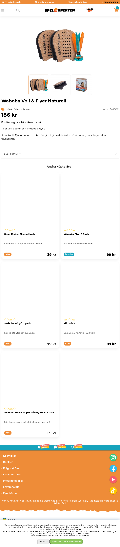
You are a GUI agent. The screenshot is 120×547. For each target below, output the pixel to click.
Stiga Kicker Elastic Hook (19, 234)
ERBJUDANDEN (111, 2)
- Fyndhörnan (9, 493)
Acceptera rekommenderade (66, 541)
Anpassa (43, 541)
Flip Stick (69, 323)
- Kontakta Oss (11, 474)
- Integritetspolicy (12, 480)
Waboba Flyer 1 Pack (76, 234)
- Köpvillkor (8, 455)
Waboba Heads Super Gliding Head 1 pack (29, 412)
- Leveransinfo (10, 486)
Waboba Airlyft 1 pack (17, 323)
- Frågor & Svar (11, 468)
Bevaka (69, 254)
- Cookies (7, 462)
